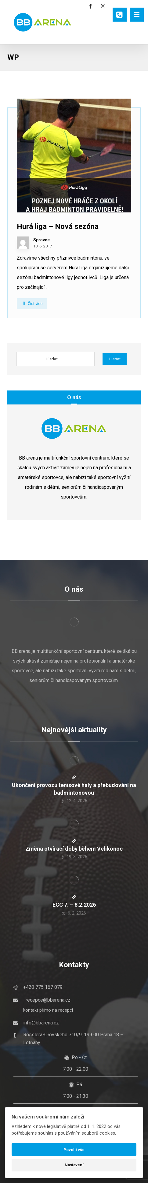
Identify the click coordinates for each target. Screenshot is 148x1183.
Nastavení (74, 1165)
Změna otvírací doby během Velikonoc (74, 848)
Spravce (41, 240)
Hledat (115, 359)
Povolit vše (74, 1149)
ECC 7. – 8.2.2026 (74, 904)
